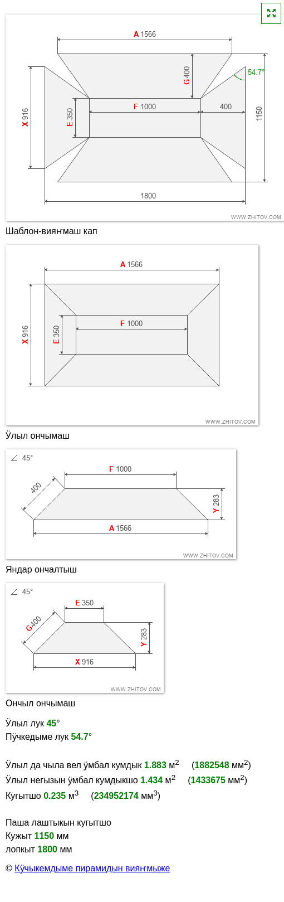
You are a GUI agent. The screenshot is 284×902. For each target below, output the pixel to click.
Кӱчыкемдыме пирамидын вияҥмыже (92, 868)
